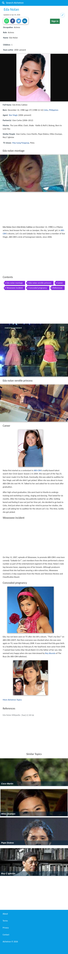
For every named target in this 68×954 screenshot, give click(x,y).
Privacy (6, 927)
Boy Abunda (50, 653)
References (57, 288)
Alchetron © (10, 941)
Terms (5, 920)
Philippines (53, 110)
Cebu (46, 110)
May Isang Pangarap (20, 143)
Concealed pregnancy (38, 288)
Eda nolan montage (14, 283)
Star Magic (13, 115)
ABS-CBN (37, 470)
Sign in (54, 21)
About (5, 913)
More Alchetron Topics (12, 699)
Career (60, 283)
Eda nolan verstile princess (40, 283)
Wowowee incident (14, 288)
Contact (6, 934)
